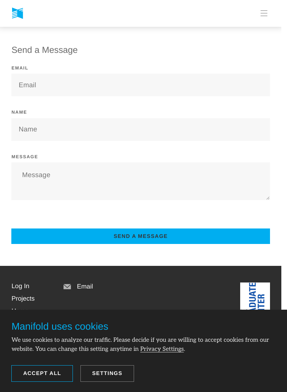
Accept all (42, 373)
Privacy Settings (162, 349)
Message (24, 156)
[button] (20, 286)
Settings (107, 373)
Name (19, 112)
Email (19, 68)
